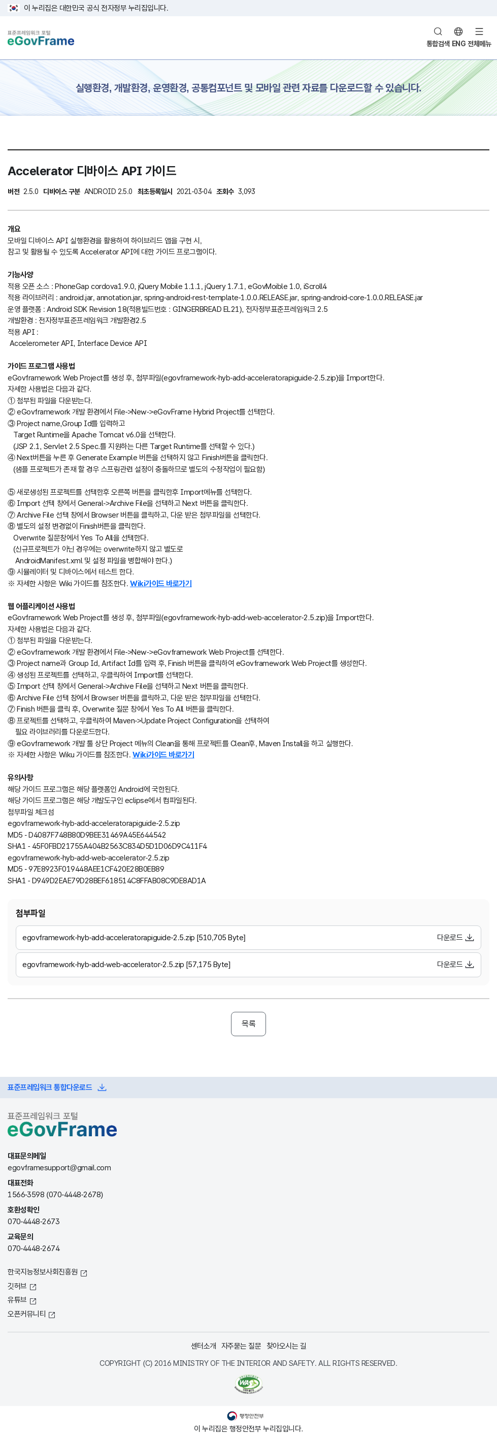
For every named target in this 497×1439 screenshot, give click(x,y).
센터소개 (203, 1345)
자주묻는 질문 (241, 1345)
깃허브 (17, 1286)
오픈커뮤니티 (27, 1313)
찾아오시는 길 (287, 1345)
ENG (459, 44)
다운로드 (449, 937)
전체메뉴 (479, 44)
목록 (248, 1023)
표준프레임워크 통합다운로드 (50, 1087)
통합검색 (438, 44)
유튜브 (17, 1299)
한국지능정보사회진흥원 (43, 1271)
